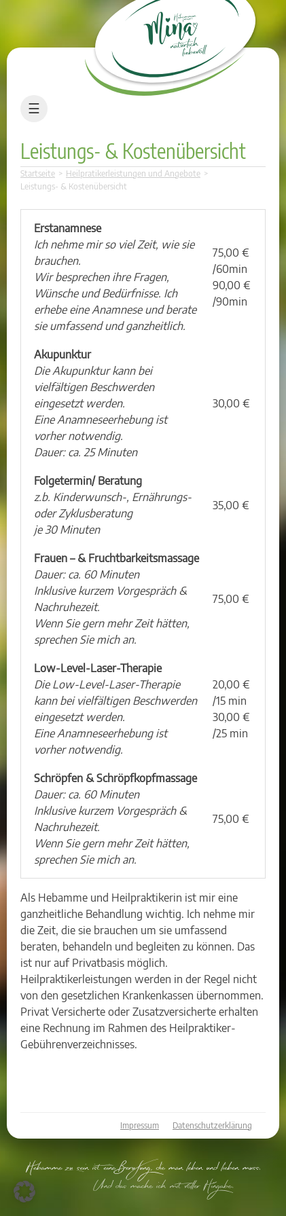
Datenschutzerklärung (212, 1125)
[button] (24, 1191)
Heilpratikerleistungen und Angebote (133, 173)
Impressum (139, 1125)
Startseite (37, 173)
